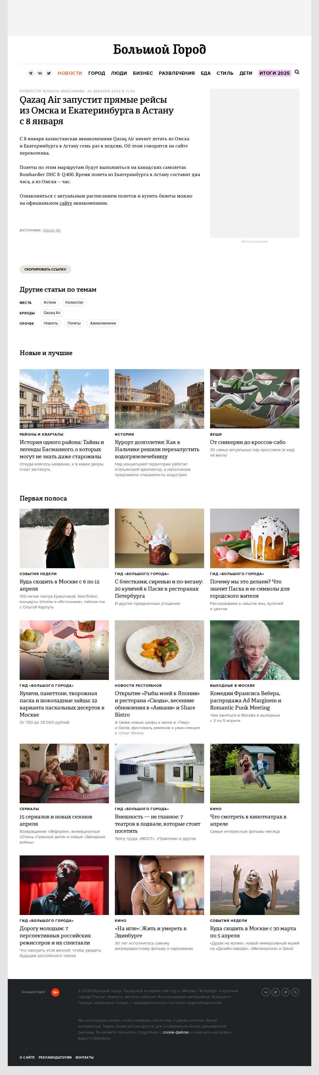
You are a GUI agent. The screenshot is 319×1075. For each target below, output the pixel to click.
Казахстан (74, 302)
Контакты (85, 1058)
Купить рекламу (255, 241)
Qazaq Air (52, 230)
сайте (66, 203)
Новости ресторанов (138, 685)
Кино (216, 809)
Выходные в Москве (232, 685)
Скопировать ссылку (45, 269)
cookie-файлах (176, 1032)
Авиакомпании (103, 323)
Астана (50, 302)
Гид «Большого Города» (142, 574)
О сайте (27, 1058)
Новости (30, 91)
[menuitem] (70, 73)
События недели (38, 574)
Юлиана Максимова (64, 91)
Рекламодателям (55, 1058)
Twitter (279, 991)
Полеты (74, 323)
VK (269, 991)
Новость (51, 323)
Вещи (216, 434)
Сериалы (29, 809)
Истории (124, 434)
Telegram (289, 991)
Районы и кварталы (41, 434)
